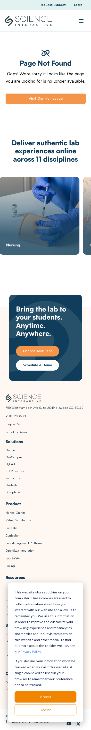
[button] (81, 21)
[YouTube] (69, 724)
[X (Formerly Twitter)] (78, 724)
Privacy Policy (30, 652)
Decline (45, 710)
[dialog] (45, 652)
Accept (45, 697)
